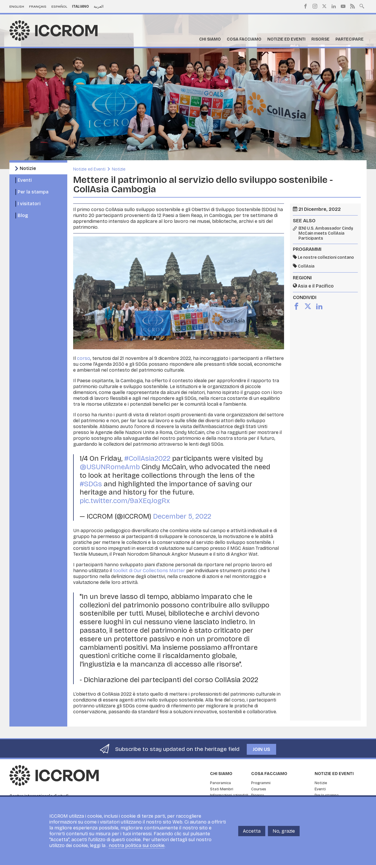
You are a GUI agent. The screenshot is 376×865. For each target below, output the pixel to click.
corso (83, 358)
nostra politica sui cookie (136, 845)
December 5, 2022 (182, 516)
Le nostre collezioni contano (326, 257)
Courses (258, 789)
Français (37, 6)
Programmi (261, 783)
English (16, 6)
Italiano (80, 6)
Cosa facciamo (244, 39)
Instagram (315, 6)
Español (59, 6)
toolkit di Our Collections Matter (149, 570)
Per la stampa (33, 192)
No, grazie (284, 831)
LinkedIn (333, 6)
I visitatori (29, 203)
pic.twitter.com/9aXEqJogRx (125, 501)
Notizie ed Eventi (286, 39)
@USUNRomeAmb (110, 467)
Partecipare (349, 39)
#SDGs (91, 484)
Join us (261, 749)
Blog (23, 215)
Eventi (25, 180)
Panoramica (220, 783)
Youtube (343, 6)
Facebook (305, 6)
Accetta (252, 831)
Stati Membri (221, 789)
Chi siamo (210, 39)
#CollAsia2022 (147, 458)
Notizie (28, 168)
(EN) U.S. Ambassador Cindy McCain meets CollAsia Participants (325, 233)
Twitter (324, 6)
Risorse (320, 39)
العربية (98, 6)
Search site (362, 5)
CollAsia (306, 266)
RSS (352, 6)
